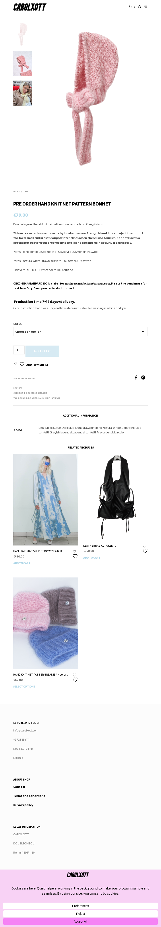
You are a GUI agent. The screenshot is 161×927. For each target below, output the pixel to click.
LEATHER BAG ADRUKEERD (99, 545)
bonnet (32, 398)
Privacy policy (23, 805)
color (17, 324)
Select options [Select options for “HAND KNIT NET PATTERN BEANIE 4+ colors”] (24, 686)
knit (57, 398)
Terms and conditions (29, 796)
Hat (52, 398)
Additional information (80, 415)
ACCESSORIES (35, 392)
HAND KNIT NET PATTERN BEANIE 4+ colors (40, 674)
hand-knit (44, 398)
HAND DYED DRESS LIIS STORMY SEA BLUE (38, 551)
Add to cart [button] (21, 563)
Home (16, 191)
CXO (25, 191)
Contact (19, 787)
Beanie (23, 398)
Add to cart (42, 351)
